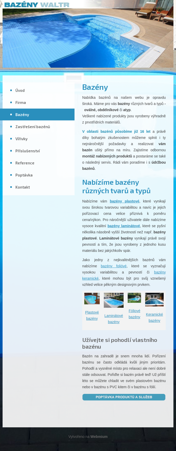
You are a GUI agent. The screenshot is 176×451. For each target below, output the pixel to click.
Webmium (99, 437)
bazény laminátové (123, 226)
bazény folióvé (113, 266)
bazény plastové (124, 201)
